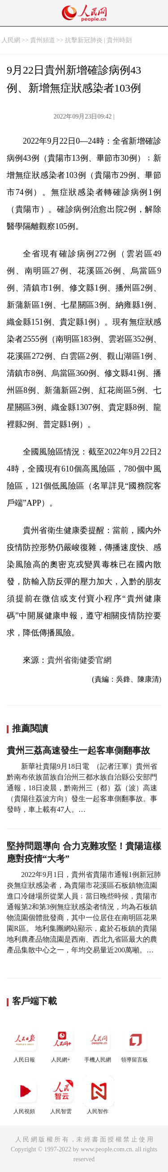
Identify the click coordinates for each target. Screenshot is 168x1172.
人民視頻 (25, 1095)
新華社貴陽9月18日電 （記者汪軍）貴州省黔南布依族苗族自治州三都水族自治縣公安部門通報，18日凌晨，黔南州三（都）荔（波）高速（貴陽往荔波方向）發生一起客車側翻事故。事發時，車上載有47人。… (82, 787)
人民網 (10, 40)
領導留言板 (135, 1043)
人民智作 (98, 1095)
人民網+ (62, 1043)
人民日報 (25, 1043)
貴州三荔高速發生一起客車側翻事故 (78, 750)
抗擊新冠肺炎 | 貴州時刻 (98, 40)
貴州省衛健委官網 (79, 660)
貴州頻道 (42, 40)
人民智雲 (62, 1095)
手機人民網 (98, 1043)
